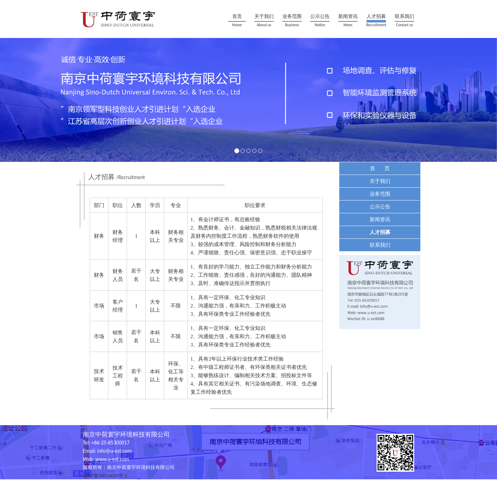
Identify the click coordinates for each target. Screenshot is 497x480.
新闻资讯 (348, 16)
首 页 (380, 168)
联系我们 (404, 16)
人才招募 (376, 16)
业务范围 (292, 16)
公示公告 (320, 16)
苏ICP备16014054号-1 (105, 476)
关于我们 (264, 16)
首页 (237, 16)
